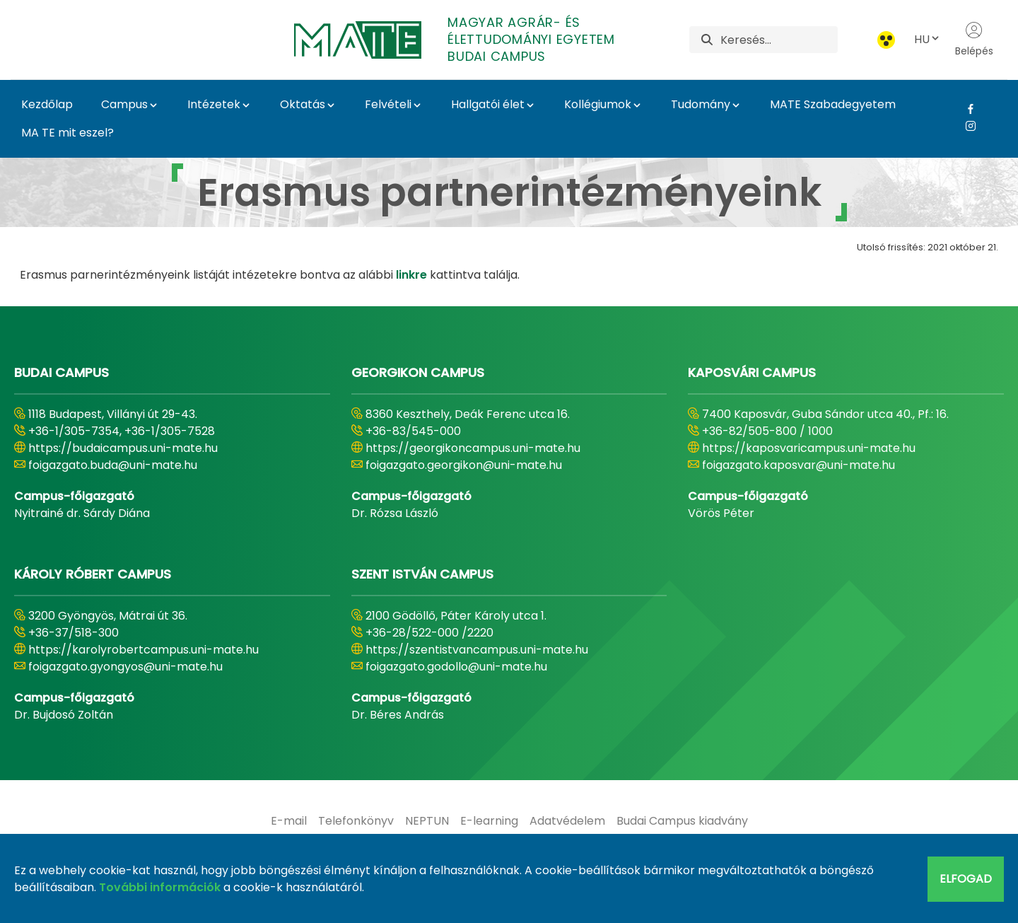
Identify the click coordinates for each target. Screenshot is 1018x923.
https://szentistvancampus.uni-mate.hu (476, 650)
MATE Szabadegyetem (833, 104)
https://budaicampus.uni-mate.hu (123, 448)
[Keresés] (779, 39)
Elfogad (966, 879)
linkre (411, 275)
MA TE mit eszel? (67, 132)
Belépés (974, 39)
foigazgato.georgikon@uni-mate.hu (463, 465)
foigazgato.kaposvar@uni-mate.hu (798, 465)
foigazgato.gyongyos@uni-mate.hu (125, 666)
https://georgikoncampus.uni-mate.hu (472, 448)
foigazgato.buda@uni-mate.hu (112, 465)
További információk (160, 887)
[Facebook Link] (965, 109)
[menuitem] (288, 821)
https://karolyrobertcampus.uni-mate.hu (143, 650)
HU (927, 39)
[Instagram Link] (965, 126)
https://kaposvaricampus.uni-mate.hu (808, 448)
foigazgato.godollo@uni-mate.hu (456, 666)
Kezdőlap (47, 104)
